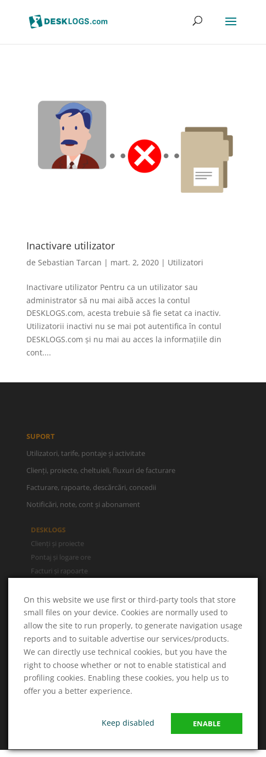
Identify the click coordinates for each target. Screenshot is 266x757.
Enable (206, 723)
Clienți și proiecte (58, 543)
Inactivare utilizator (70, 245)
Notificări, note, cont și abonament (83, 507)
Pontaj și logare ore (62, 556)
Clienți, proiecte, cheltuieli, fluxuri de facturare (100, 473)
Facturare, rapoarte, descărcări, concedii (91, 490)
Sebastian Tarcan (70, 262)
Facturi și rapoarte (60, 570)
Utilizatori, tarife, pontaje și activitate (85, 455)
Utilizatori (185, 262)
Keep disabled (128, 722)
